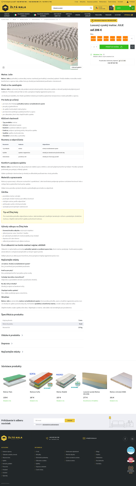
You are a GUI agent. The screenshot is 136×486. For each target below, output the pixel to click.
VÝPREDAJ (128, 15)
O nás (76, 2)
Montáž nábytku (70, 455)
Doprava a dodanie (41, 467)
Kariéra (98, 455)
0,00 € (126, 8)
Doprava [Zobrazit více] (5, 343)
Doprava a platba (92, 2)
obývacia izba (69, 15)
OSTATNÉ (118, 15)
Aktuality (82, 2)
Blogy (97, 452)
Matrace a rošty (24, 19)
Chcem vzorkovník (100, 8)
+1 (132, 38)
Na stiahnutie (100, 461)
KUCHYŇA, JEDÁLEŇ (88, 15)
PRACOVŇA (98, 15)
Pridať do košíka (114, 47)
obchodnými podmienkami (51, 425)
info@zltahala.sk (91, 438)
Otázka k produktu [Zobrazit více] (10, 335)
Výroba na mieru (70, 461)
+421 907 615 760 (21, 2)
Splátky (38, 464)
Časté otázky (112, 2)
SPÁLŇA (77, 15)
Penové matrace (36, 19)
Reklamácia (102, 2)
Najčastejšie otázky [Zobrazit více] (10, 351)
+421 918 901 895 (33, 2)
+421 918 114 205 (111, 20)
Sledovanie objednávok (72, 452)
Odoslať (69, 421)
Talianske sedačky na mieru (41, 15)
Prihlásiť (131, 2)
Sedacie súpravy (7, 15)
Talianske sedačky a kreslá (22, 15)
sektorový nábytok (57, 15)
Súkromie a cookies (41, 461)
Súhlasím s (47, 425)
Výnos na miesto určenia (72, 458)
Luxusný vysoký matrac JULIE (51, 19)
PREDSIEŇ (108, 15)
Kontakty (98, 464)
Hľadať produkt (58, 8)
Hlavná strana (5, 19)
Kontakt (120, 2)
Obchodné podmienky (42, 458)
